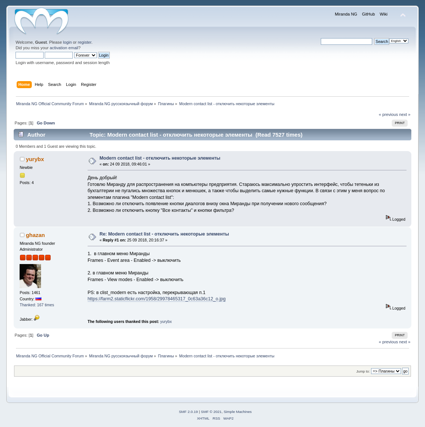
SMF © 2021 (211, 412)
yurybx (35, 159)
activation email (64, 48)
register (84, 42)
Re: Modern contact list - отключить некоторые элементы (164, 234)
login (67, 42)
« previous (388, 114)
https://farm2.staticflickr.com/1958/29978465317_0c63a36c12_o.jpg (157, 298)
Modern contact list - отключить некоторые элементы (159, 158)
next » (405, 114)
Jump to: (363, 371)
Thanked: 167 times (37, 305)
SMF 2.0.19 (188, 412)
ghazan (35, 235)
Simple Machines (238, 412)
